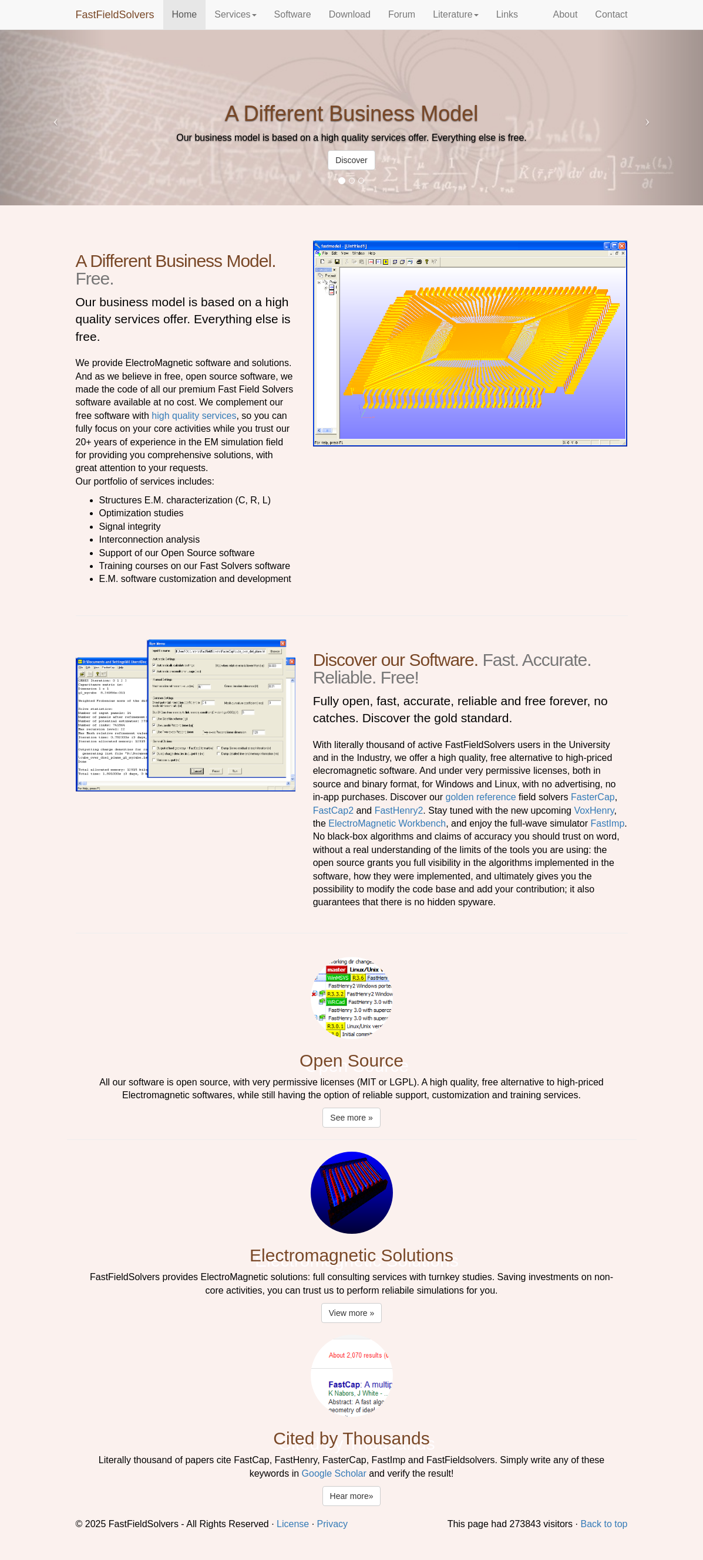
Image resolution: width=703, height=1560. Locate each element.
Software (292, 14)
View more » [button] (352, 1313)
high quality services (194, 416)
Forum (401, 14)
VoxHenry (594, 810)
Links (507, 14)
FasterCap (593, 797)
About (565, 14)
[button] (53, 117)
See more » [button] (351, 1117)
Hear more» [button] (352, 1496)
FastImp (607, 823)
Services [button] (235, 14)
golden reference (481, 797)
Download (350, 14)
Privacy (332, 1524)
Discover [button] (351, 160)
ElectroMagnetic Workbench (387, 823)
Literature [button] (456, 14)
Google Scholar (334, 1473)
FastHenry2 (399, 810)
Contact (611, 14)
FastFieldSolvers (115, 15)
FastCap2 (333, 810)
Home (184, 14)
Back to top (603, 1524)
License (293, 1524)
